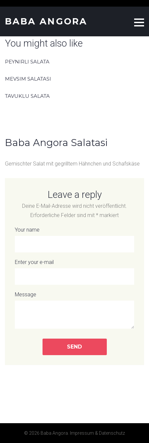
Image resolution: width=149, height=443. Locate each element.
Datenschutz (112, 433)
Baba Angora (46, 21)
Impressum (82, 433)
